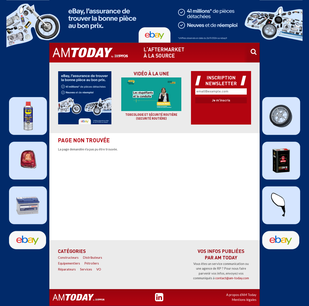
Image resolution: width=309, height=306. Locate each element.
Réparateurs (67, 269)
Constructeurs (68, 257)
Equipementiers (69, 263)
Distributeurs (92, 257)
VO (98, 269)
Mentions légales (244, 300)
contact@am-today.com (232, 278)
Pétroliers (91, 263)
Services (86, 269)
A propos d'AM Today (241, 295)
